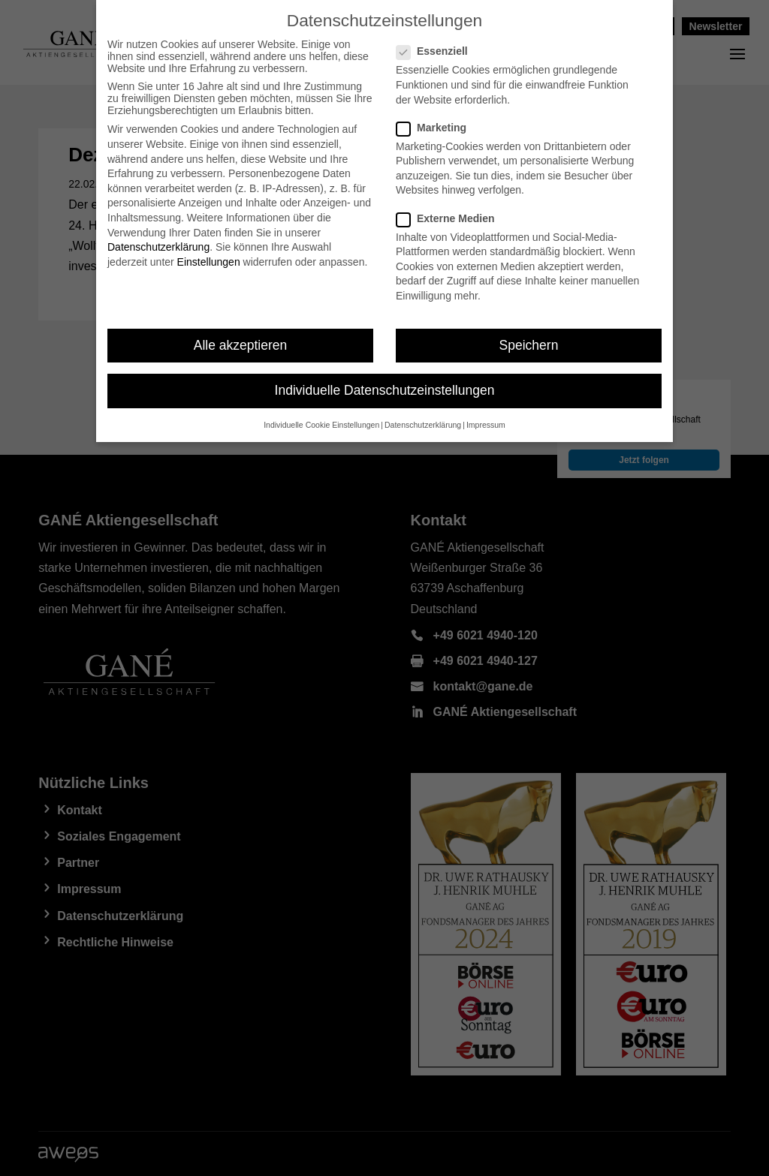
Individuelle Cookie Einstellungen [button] (321, 424)
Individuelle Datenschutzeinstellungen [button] (385, 390)
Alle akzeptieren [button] (241, 345)
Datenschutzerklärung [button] (422, 424)
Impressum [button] (485, 424)
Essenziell (438, 51)
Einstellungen (208, 262)
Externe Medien (451, 218)
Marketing (437, 128)
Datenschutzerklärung (158, 247)
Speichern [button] (529, 345)
